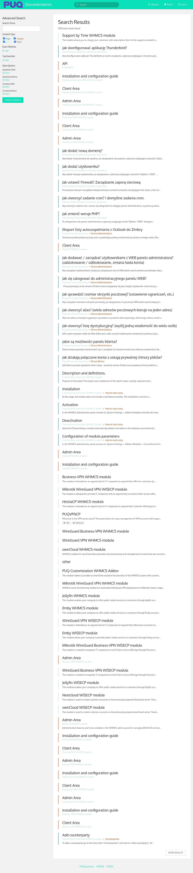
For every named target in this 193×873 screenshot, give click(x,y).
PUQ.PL (110, 866)
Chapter (19, 38)
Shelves (153, 4)
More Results (175, 852)
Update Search (13, 100)
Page (7, 38)
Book (7, 42)
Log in (182, 4)
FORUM (100, 866)
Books (168, 4)
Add (5, 51)
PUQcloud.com (86, 866)
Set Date (5, 73)
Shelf (17, 42)
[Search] (77, 4)
